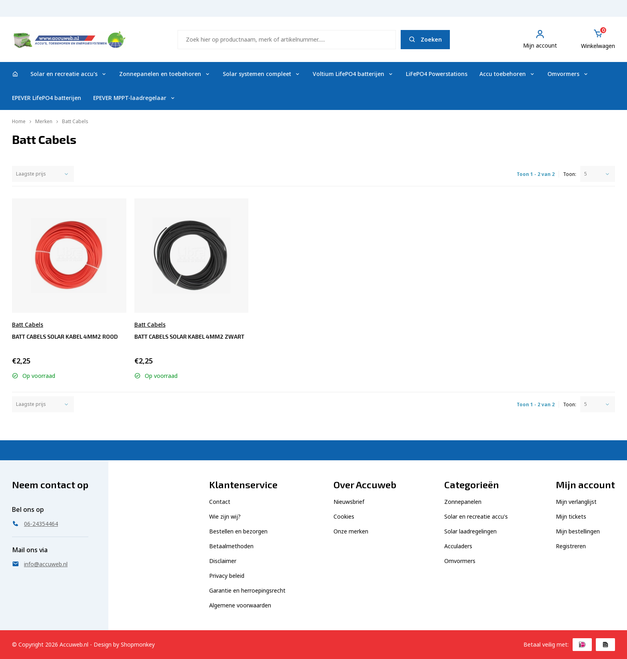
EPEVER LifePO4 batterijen (46, 98)
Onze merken (350, 531)
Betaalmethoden (231, 546)
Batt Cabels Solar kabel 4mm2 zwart (189, 336)
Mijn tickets (571, 516)
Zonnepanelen (462, 501)
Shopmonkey (138, 644)
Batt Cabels (75, 121)
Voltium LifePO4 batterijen (353, 74)
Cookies (343, 516)
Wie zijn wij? (225, 516)
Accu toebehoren (507, 74)
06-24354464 (594, 12)
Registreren (571, 546)
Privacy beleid (226, 575)
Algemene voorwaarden (240, 605)
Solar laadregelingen (470, 531)
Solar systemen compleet (262, 74)
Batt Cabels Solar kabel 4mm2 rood (65, 336)
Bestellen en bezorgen (238, 531)
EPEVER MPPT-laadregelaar (134, 98)
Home (19, 121)
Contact (219, 501)
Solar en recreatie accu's (68, 74)
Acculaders (458, 546)
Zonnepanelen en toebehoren (165, 74)
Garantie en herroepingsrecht (247, 590)
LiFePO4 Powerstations (436, 74)
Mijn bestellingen (578, 531)
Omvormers (568, 74)
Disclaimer (222, 561)
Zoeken (425, 39)
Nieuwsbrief (348, 501)
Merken (43, 121)
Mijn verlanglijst (576, 501)
